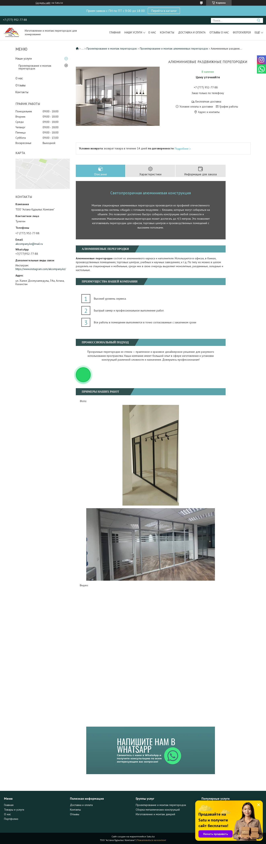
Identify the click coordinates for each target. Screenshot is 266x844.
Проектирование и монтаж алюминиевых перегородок (174, 48)
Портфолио (11, 819)
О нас (152, 32)
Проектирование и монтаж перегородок (34, 67)
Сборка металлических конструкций (158, 809)
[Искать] (258, 20)
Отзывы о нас (219, 32)
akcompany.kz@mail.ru (29, 244)
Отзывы (20, 85)
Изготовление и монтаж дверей (155, 814)
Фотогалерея (242, 32)
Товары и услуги (14, 809)
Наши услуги (133, 32)
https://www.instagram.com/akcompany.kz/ (40, 269)
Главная (114, 32)
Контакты (167, 32)
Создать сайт (43, 2)
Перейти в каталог (164, 11)
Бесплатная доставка (208, 101)
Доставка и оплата (191, 32)
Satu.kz (151, 836)
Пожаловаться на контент (151, 840)
